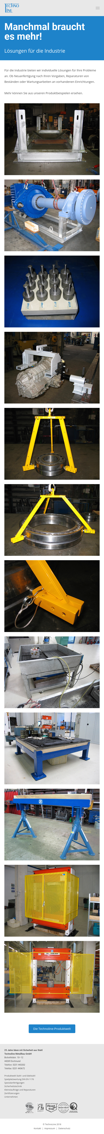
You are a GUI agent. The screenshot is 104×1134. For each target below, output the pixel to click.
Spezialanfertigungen (14, 1082)
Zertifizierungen (11, 1093)
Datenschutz (64, 1128)
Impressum (49, 1128)
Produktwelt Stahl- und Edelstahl (19, 1075)
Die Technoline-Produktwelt (52, 1029)
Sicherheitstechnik (13, 1086)
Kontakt (37, 1128)
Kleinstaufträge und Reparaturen (20, 1089)
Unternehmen (11, 1096)
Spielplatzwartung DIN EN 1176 (19, 1079)
